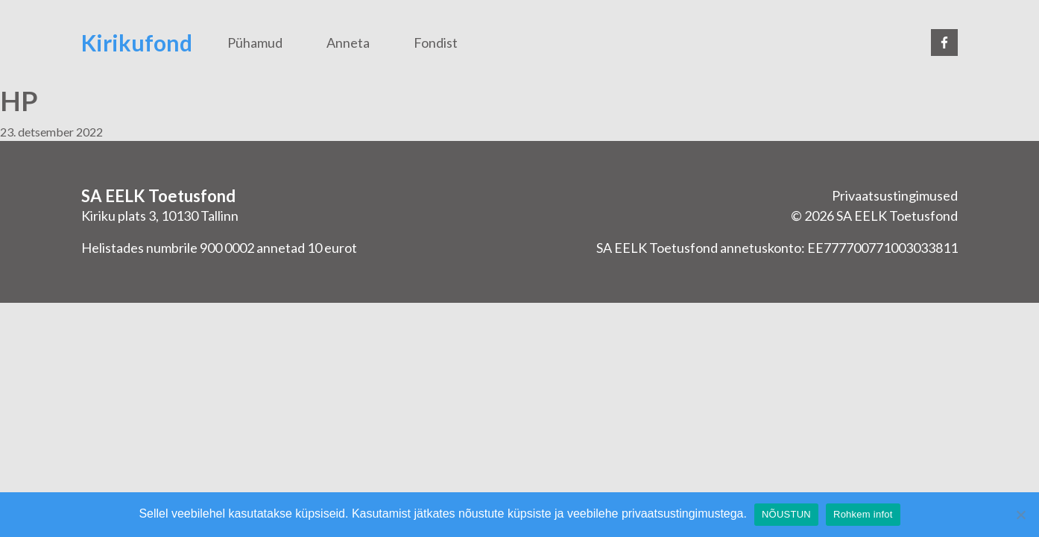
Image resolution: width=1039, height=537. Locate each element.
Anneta (348, 42)
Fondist (436, 42)
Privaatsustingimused (895, 195)
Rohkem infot (863, 514)
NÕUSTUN (786, 514)
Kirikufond (136, 42)
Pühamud (254, 42)
